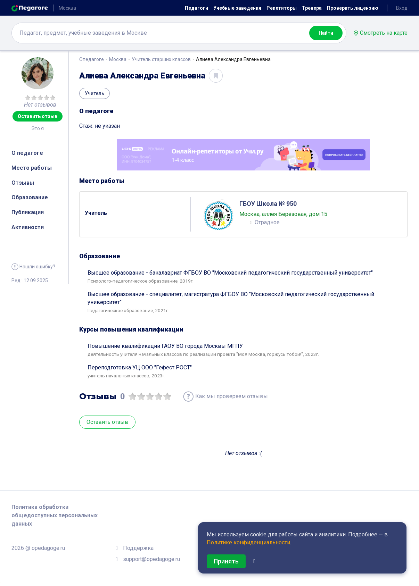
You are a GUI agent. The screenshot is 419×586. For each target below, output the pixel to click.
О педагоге (27, 153)
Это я (37, 128)
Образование (29, 197)
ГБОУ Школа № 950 (268, 203)
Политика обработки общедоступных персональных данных (54, 515)
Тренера (312, 8)
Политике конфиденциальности (248, 542)
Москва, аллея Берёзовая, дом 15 (283, 214)
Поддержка (138, 548)
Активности (27, 227)
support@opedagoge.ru (151, 559)
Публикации (27, 212)
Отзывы (22, 182)
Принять (226, 561)
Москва (117, 59)
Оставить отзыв (37, 116)
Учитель (94, 93)
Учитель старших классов (161, 59)
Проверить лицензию (352, 8)
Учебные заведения (237, 8)
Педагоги (196, 8)
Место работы (31, 168)
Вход (402, 8)
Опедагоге (91, 59)
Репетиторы (281, 8)
